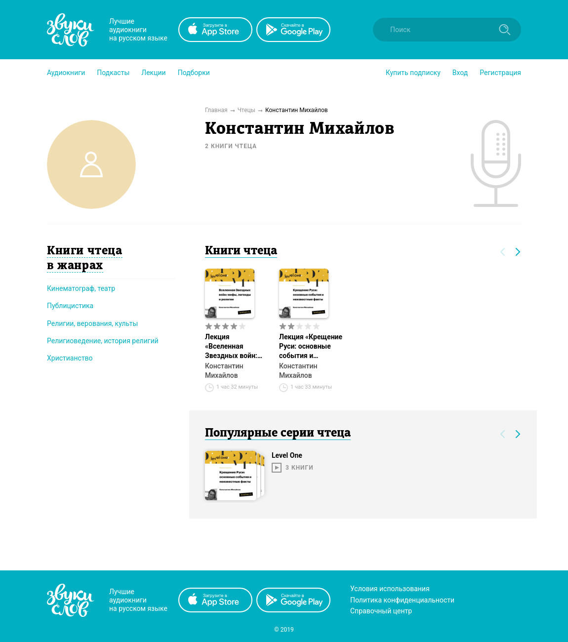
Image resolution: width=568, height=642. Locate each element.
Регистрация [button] (500, 73)
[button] (66, 72)
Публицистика (70, 306)
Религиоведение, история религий (103, 341)
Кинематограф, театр (81, 288)
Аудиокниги (66, 73)
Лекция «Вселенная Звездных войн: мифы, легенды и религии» (233, 347)
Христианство (70, 358)
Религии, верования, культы (92, 323)
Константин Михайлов (224, 370)
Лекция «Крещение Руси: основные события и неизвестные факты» (310, 347)
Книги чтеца (241, 251)
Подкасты (113, 73)
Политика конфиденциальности (402, 600)
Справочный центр (381, 611)
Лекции (153, 73)
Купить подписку (413, 73)
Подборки (194, 73)
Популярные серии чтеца (278, 434)
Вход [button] (460, 73)
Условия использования (390, 589)
